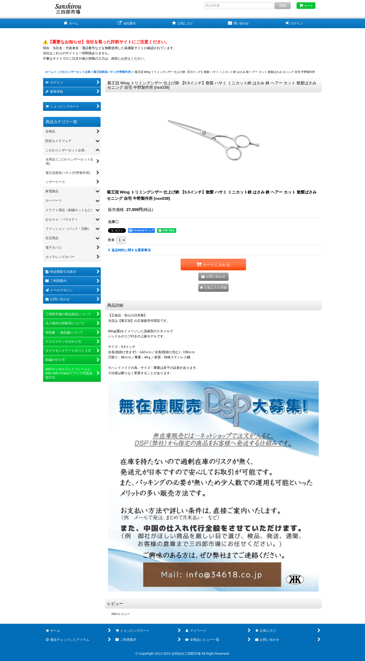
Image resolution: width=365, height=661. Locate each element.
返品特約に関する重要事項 (129, 250)
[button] (213, 288)
